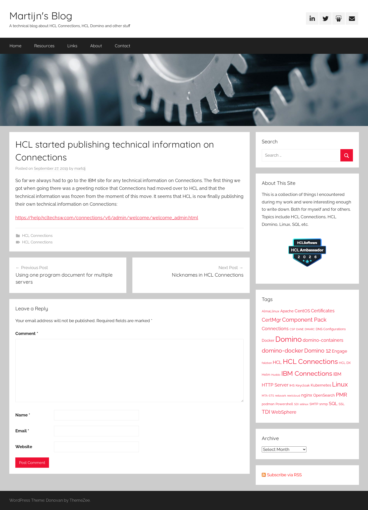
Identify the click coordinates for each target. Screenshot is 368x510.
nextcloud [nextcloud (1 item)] (293, 395)
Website (23, 446)
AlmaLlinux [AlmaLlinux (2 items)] (270, 311)
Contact (122, 45)
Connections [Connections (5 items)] (275, 328)
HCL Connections (37, 235)
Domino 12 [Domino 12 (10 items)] (317, 350)
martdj (79, 168)
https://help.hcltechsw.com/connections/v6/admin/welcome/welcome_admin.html (106, 217)
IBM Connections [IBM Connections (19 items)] (306, 373)
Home (15, 45)
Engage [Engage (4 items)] (339, 351)
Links (72, 45)
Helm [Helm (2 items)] (266, 374)
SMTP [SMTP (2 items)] (313, 404)
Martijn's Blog (40, 15)
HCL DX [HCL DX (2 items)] (345, 363)
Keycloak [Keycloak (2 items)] (303, 385)
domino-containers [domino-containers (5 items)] (323, 340)
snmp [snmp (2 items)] (323, 404)
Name (22, 414)
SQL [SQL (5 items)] (333, 403)
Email (22, 430)
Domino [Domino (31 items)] (288, 339)
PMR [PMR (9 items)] (341, 395)
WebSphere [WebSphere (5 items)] (283, 412)
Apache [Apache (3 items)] (287, 311)
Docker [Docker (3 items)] (268, 340)
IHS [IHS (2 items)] (292, 385)
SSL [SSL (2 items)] (342, 404)
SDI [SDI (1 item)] (296, 404)
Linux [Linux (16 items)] (340, 384)
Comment (26, 333)
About (96, 45)
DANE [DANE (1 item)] (300, 329)
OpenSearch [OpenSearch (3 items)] (324, 395)
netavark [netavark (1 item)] (280, 395)
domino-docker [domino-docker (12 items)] (282, 350)
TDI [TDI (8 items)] (266, 412)
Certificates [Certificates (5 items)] (323, 310)
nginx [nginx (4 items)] (306, 395)
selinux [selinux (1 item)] (304, 404)
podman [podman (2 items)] (268, 404)
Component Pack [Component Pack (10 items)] (304, 319)
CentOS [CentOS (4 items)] (302, 310)
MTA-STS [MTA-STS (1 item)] (268, 395)
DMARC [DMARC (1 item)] (310, 329)
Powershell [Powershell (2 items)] (284, 404)
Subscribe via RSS (284, 474)
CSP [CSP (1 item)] (292, 329)
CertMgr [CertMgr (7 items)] (271, 320)
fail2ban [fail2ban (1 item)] (267, 362)
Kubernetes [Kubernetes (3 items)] (321, 385)
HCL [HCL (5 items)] (277, 362)
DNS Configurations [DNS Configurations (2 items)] (331, 329)
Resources (44, 45)
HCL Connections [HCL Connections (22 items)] (310, 361)
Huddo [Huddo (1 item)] (275, 374)
